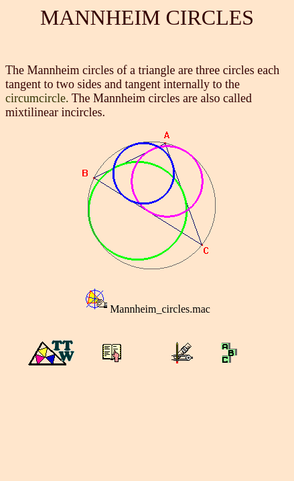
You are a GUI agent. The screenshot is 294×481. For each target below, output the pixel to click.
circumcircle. (36, 98)
